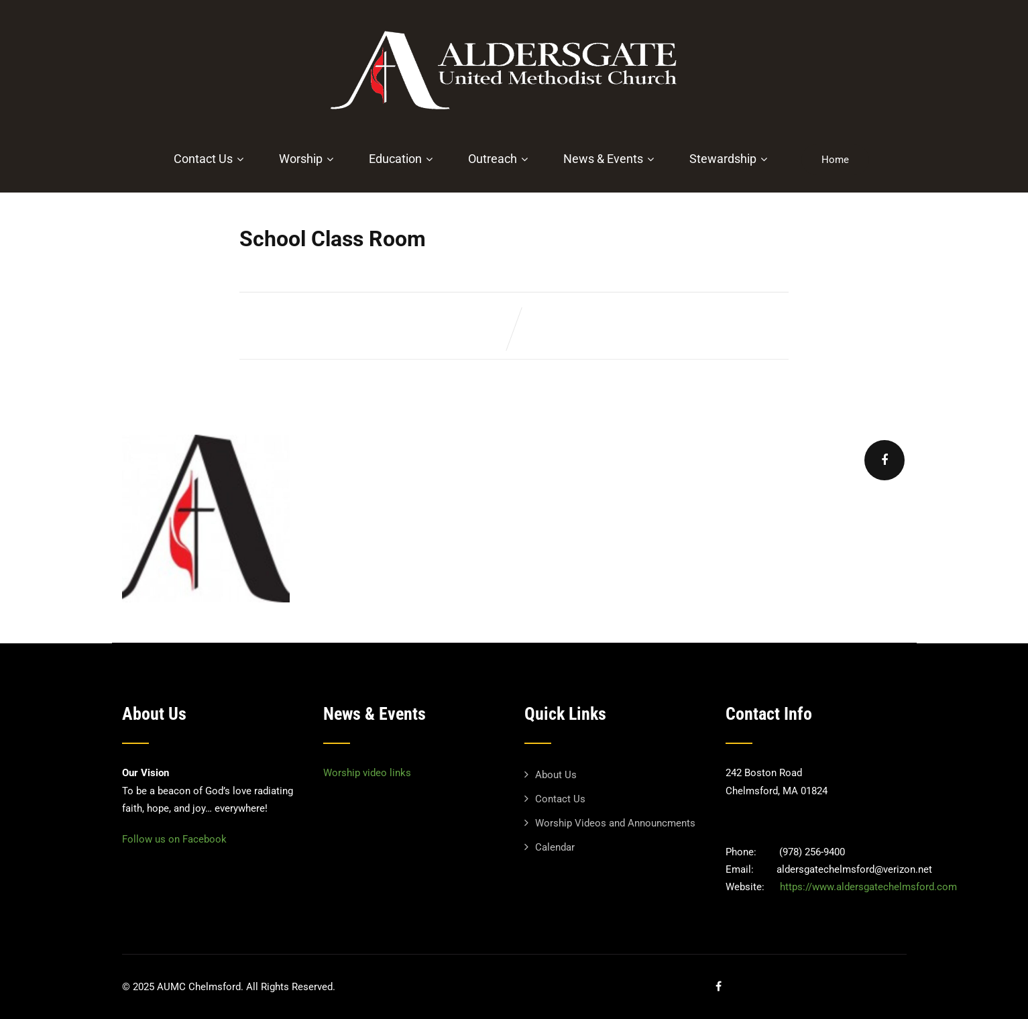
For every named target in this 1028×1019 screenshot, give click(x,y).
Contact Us (210, 159)
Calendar (555, 847)
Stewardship (729, 159)
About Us (556, 775)
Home (835, 160)
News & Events (610, 159)
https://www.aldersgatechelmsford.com (868, 887)
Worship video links (367, 773)
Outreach (499, 159)
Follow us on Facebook (174, 839)
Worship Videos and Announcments (615, 823)
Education (402, 159)
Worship (308, 159)
